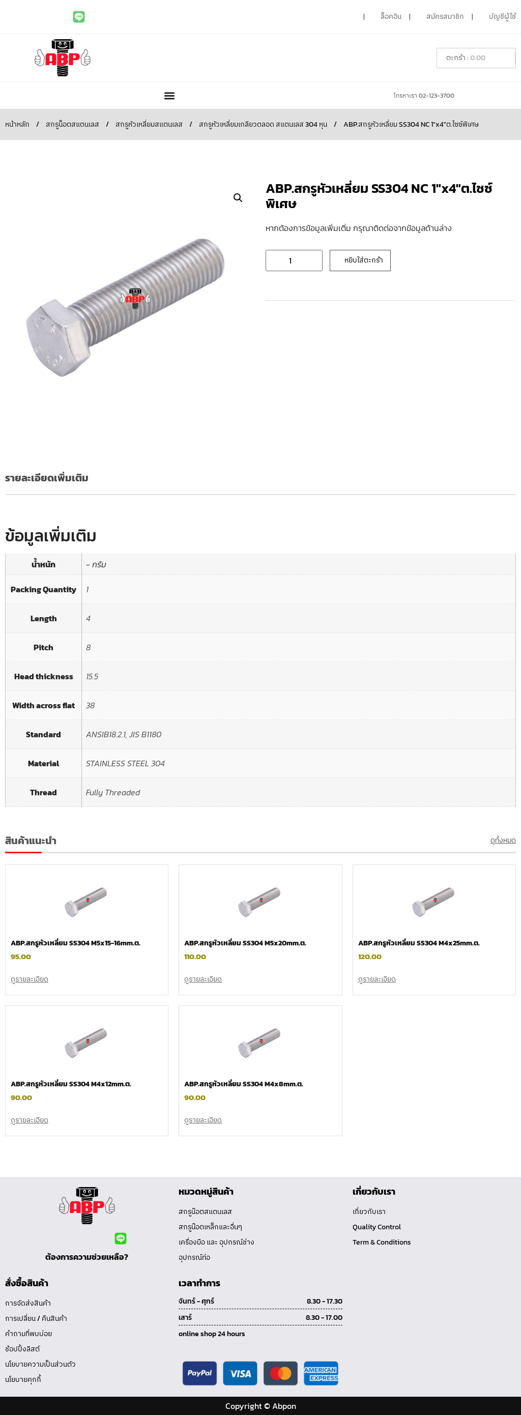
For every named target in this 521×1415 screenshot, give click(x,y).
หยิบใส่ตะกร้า (363, 260)
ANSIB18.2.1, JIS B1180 (123, 734)
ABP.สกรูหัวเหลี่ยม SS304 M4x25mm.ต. (419, 943)
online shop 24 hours (212, 1334)
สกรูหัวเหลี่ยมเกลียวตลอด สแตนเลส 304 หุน (263, 124)
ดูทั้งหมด (503, 840)
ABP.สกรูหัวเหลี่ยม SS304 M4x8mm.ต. (243, 1084)
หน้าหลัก (17, 124)
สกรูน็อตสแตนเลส (72, 124)
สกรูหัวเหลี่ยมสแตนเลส (149, 124)
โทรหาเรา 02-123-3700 (424, 95)
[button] (169, 95)
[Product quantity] (294, 260)
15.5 (92, 676)
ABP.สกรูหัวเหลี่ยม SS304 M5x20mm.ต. (245, 943)
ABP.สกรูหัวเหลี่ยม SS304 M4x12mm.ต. (71, 1084)
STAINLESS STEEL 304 (125, 763)
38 (90, 705)
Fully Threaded (113, 792)
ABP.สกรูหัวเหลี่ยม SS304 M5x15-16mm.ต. (75, 943)
